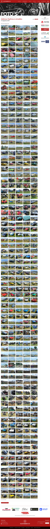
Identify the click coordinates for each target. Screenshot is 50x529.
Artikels (19, 1)
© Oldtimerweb (11, 527)
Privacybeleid (23, 527)
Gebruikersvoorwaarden (17, 527)
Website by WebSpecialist (37, 527)
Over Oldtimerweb (3, 521)
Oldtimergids (43, 1)
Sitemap (32, 527)
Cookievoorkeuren (28, 527)
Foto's (30, 1)
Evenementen (25, 1)
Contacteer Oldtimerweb (4, 522)
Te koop (34, 1)
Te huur (38, 1)
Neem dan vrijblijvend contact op (28, 515)
